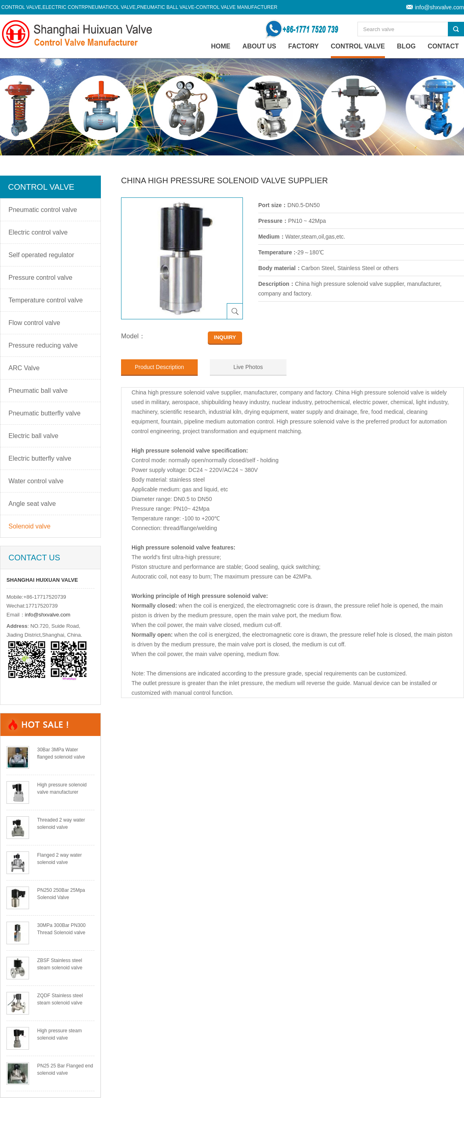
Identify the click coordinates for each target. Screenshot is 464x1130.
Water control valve (35, 481)
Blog (406, 46)
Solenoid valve (29, 526)
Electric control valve (38, 232)
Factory (303, 46)
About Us (259, 46)
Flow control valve (34, 322)
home (220, 46)
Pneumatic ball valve (38, 390)
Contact (443, 46)
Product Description (159, 367)
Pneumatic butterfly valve (44, 413)
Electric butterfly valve (39, 458)
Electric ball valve (33, 435)
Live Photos (248, 367)
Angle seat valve (32, 503)
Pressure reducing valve (43, 345)
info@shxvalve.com (439, 7)
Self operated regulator (41, 255)
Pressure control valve (40, 277)
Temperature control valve (45, 300)
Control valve (358, 46)
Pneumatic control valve (42, 209)
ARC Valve (24, 368)
